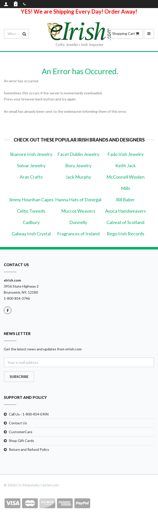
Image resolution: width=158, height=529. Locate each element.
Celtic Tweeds (31, 211)
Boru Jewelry (78, 165)
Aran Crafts (31, 177)
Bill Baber (125, 199)
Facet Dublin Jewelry (78, 154)
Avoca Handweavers (125, 211)
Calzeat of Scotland (125, 222)
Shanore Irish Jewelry (31, 154)
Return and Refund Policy (29, 449)
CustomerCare (20, 432)
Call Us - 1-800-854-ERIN (29, 414)
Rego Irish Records (125, 233)
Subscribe (19, 376)
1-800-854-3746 (17, 298)
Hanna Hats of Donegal (78, 199)
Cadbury (31, 222)
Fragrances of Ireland (78, 233)
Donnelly (78, 222)
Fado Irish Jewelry (125, 154)
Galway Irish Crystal (31, 233)
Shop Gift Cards (21, 440)
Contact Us (18, 423)
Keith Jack (125, 165)
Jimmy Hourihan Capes (31, 199)
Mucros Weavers (78, 211)
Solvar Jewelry (31, 165)
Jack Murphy (78, 177)
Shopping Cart (125, 33)
